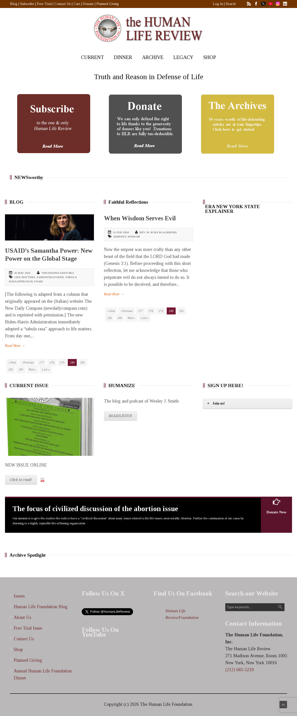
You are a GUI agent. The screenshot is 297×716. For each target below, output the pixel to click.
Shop (18, 649)
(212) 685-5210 (239, 669)
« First (12, 362)
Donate (88, 4)
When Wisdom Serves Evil (140, 218)
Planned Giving (107, 4)
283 (21, 369)
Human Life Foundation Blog (41, 606)
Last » (45, 369)
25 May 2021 (22, 272)
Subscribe (27, 4)
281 (82, 362)
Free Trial (44, 4)
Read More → (15, 346)
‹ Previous (28, 362)
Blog (13, 4)
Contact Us (62, 4)
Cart (77, 4)
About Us (22, 617)
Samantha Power (50, 277)
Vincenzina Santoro (57, 272)
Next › (32, 369)
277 (41, 362)
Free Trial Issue (28, 628)
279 (62, 362)
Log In (218, 4)
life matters (24, 277)
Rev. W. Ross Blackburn (158, 232)
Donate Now (276, 506)
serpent (119, 236)
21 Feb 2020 (121, 232)
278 (52, 362)
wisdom (134, 236)
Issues (19, 596)
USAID (38, 281)
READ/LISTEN (120, 416)
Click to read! (21, 480)
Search (231, 4)
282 (10, 369)
